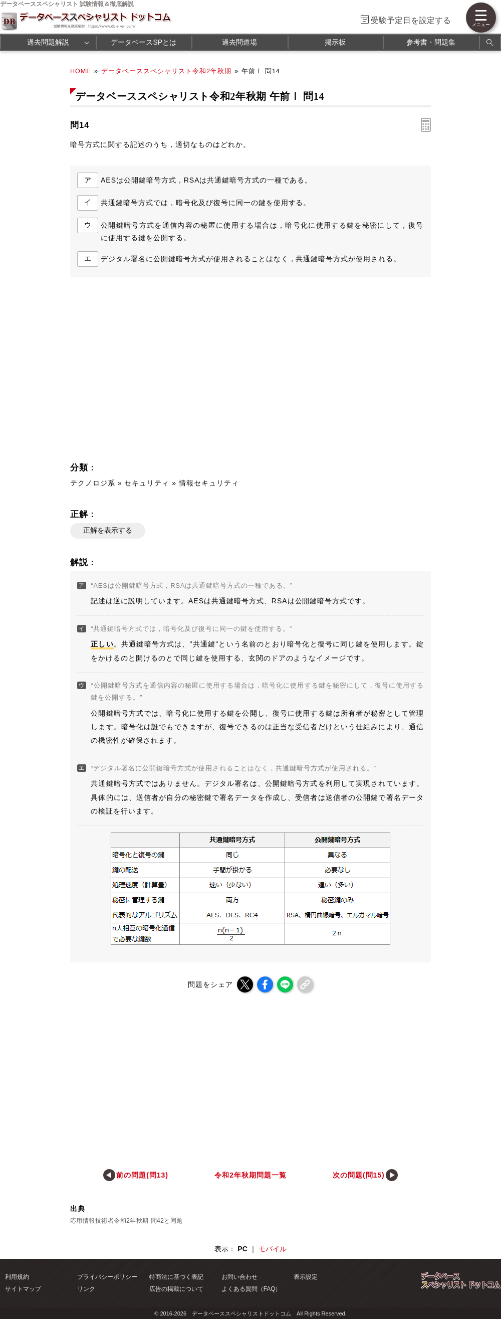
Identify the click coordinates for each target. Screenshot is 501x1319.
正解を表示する (107, 530)
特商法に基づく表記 (176, 1276)
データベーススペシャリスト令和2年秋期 (166, 71)
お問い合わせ (239, 1276)
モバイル (273, 1249)
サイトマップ (23, 1288)
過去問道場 (239, 42)
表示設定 (306, 1276)
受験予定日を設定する (411, 20)
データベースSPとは (143, 42)
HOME (80, 71)
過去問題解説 (48, 42)
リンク (86, 1288)
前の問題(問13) (142, 1175)
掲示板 (335, 42)
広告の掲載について (176, 1288)
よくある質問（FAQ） (251, 1288)
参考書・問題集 (430, 42)
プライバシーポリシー (107, 1276)
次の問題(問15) (359, 1175)
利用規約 (17, 1276)
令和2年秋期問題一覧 (250, 1175)
